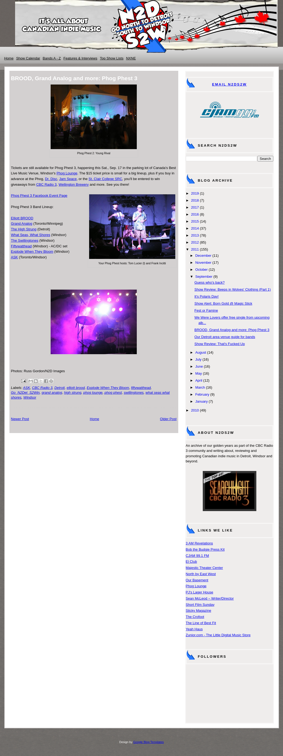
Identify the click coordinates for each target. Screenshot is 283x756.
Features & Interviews (80, 58)
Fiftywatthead (21, 246)
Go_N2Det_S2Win (25, 393)
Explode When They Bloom (32, 251)
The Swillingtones (25, 240)
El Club (191, 562)
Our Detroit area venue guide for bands (224, 337)
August (200, 352)
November (203, 263)
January (201, 401)
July (198, 359)
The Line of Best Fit (201, 623)
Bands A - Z (52, 58)
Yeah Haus (194, 629)
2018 (195, 200)
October (201, 270)
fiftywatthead (141, 388)
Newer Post (20, 419)
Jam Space (68, 179)
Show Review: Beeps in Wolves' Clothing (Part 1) (232, 289)
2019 (195, 193)
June (199, 366)
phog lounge (93, 393)
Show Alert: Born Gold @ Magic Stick (223, 303)
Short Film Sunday (200, 605)
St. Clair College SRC (105, 179)
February (202, 394)
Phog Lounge (67, 173)
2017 (195, 207)
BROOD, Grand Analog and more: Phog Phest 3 (231, 330)
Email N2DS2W (229, 84)
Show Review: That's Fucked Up (219, 344)
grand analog (52, 393)
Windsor (29, 397)
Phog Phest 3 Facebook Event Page (39, 196)
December (203, 256)
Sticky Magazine (198, 611)
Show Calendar (28, 58)
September (203, 277)
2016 (195, 214)
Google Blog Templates (148, 742)
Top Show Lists (111, 58)
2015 (195, 221)
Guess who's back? (209, 282)
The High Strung (24, 229)
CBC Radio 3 (46, 184)
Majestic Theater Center (204, 568)
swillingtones (134, 393)
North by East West (201, 574)
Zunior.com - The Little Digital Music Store (218, 635)
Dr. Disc (51, 179)
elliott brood (76, 388)
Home (9, 58)
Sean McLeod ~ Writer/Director (210, 598)
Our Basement (197, 580)
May (198, 373)
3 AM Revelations (199, 543)
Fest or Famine (206, 310)
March (200, 387)
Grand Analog (22, 223)
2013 (195, 235)
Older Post (168, 419)
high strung (72, 393)
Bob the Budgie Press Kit (205, 549)
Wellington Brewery (74, 184)
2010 (195, 410)
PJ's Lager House (199, 592)
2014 (195, 228)
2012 (195, 242)
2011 (195, 249)
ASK (14, 257)
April (198, 380)
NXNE (131, 58)
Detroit (59, 388)
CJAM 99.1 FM (197, 556)
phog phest (113, 393)
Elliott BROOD (22, 218)
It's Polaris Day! (206, 296)
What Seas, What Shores (30, 235)
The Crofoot (195, 617)
